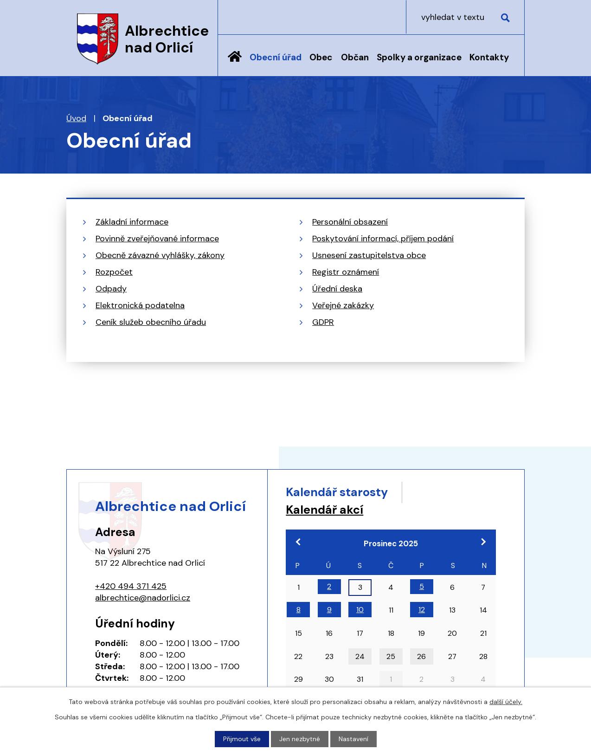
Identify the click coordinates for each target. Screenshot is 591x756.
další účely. (505, 702)
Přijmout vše (242, 739)
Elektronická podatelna (140, 305)
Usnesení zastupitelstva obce (369, 255)
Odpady (111, 288)
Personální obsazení (350, 221)
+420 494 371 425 (131, 586)
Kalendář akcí (324, 509)
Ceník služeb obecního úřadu (151, 322)
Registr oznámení (345, 272)
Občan (355, 57)
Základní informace (132, 221)
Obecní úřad (276, 57)
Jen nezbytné (299, 739)
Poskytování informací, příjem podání (383, 238)
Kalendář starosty (337, 492)
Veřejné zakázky (343, 305)
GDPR (323, 322)
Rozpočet (114, 272)
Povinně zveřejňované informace (157, 238)
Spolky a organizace (419, 57)
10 (360, 609)
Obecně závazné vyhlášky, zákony (160, 255)
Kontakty (489, 57)
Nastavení (353, 739)
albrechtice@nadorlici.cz (142, 597)
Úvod (235, 63)
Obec (321, 57)
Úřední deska (337, 288)
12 (421, 609)
